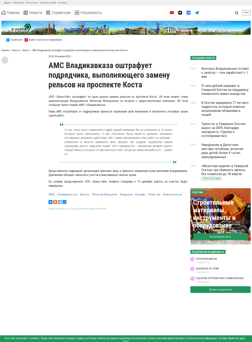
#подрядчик (126, 194)
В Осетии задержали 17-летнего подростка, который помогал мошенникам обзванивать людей (225, 109)
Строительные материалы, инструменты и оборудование (214, 214)
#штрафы (140, 194)
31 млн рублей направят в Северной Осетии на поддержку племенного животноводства (225, 90)
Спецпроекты (88, 12)
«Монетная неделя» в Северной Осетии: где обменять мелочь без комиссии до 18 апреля (224, 170)
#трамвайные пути (67, 194)
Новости (33, 12)
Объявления (18, 2)
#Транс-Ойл (154, 194)
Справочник (58, 12)
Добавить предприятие (220, 289)
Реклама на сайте (48, 2)
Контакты (62, 2)
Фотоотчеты (32, 2)
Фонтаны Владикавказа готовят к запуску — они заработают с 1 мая (225, 73)
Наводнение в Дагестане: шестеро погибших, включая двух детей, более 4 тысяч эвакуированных (222, 151)
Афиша (7, 2)
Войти (246, 12)
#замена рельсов (172, 194)
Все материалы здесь (220, 236)
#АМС (52, 194)
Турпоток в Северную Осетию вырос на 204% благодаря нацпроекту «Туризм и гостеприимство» (223, 130)
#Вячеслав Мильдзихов (104, 194)
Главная (10, 12)
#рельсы (84, 194)
